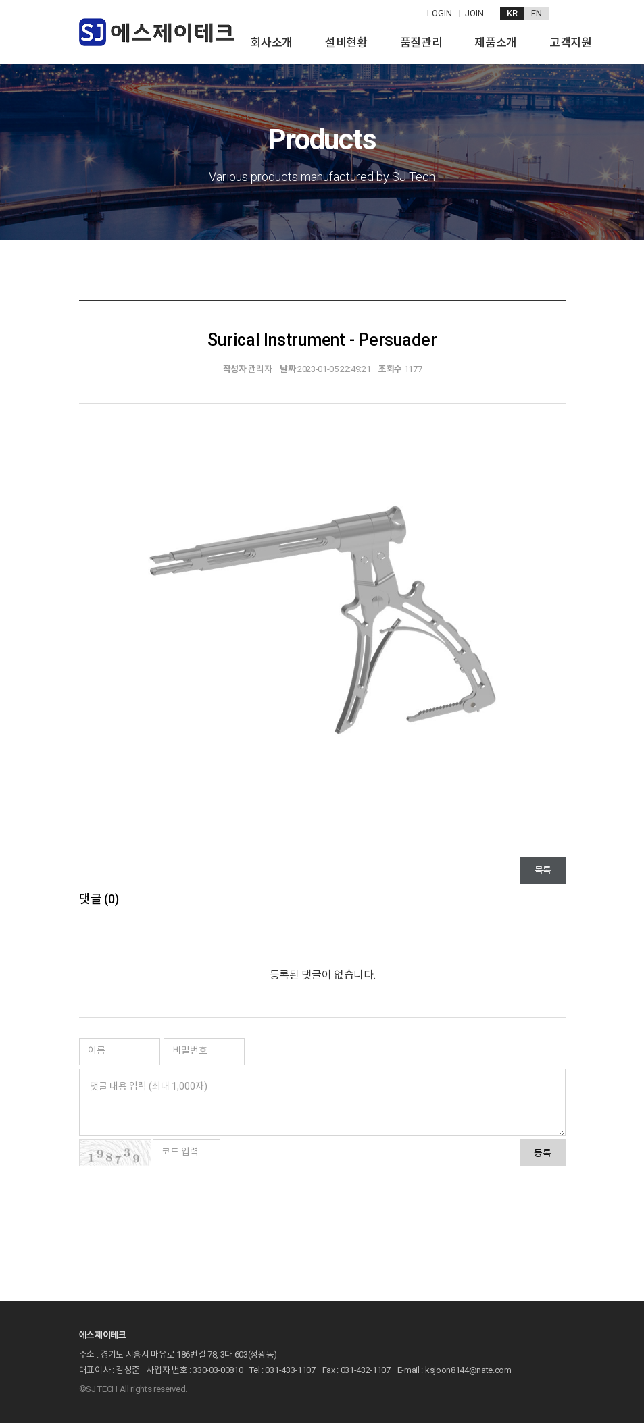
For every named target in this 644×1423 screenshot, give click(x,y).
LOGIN (439, 13)
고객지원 (570, 42)
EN (536, 13)
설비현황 (346, 42)
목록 (542, 870)
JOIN (474, 13)
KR (512, 13)
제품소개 (495, 42)
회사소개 (272, 42)
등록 (542, 1153)
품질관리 (421, 42)
